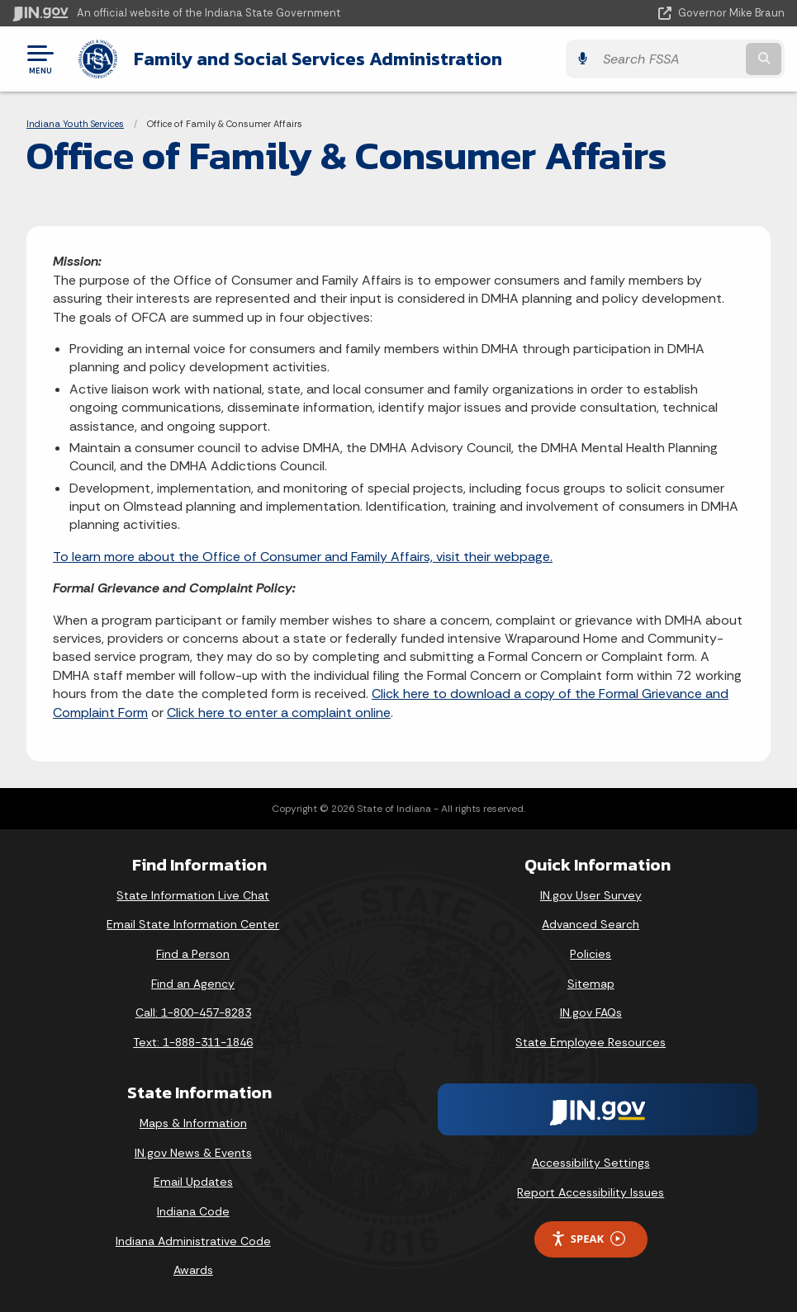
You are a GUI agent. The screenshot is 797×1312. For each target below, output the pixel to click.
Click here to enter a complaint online (279, 712)
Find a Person (193, 953)
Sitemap (590, 983)
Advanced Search (590, 924)
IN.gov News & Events (193, 1152)
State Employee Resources (590, 1042)
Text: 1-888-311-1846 (193, 1042)
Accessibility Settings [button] (591, 1162)
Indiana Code (193, 1211)
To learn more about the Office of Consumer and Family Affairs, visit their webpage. (303, 556)
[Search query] (668, 59)
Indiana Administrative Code (193, 1241)
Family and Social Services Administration (318, 59)
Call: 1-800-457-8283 (193, 1012)
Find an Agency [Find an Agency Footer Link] (193, 983)
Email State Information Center (193, 924)
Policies (590, 953)
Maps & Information (193, 1123)
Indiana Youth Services (75, 124)
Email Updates (193, 1181)
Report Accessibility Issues (590, 1192)
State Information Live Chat (192, 895)
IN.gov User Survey (591, 895)
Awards (193, 1269)
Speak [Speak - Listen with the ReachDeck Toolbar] (588, 1239)
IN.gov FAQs (591, 1012)
